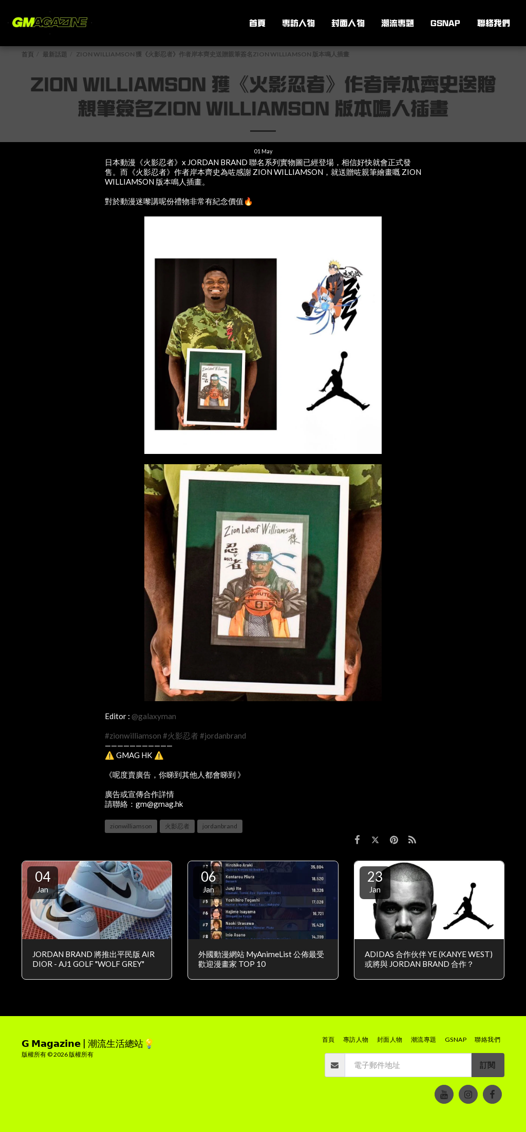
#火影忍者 (180, 735)
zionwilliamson (131, 826)
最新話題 (55, 54)
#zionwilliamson (133, 735)
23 (375, 881)
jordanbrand (219, 826)
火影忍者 (177, 826)
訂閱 (487, 1064)
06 (208, 881)
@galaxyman (154, 716)
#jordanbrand (223, 735)
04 (42, 881)
